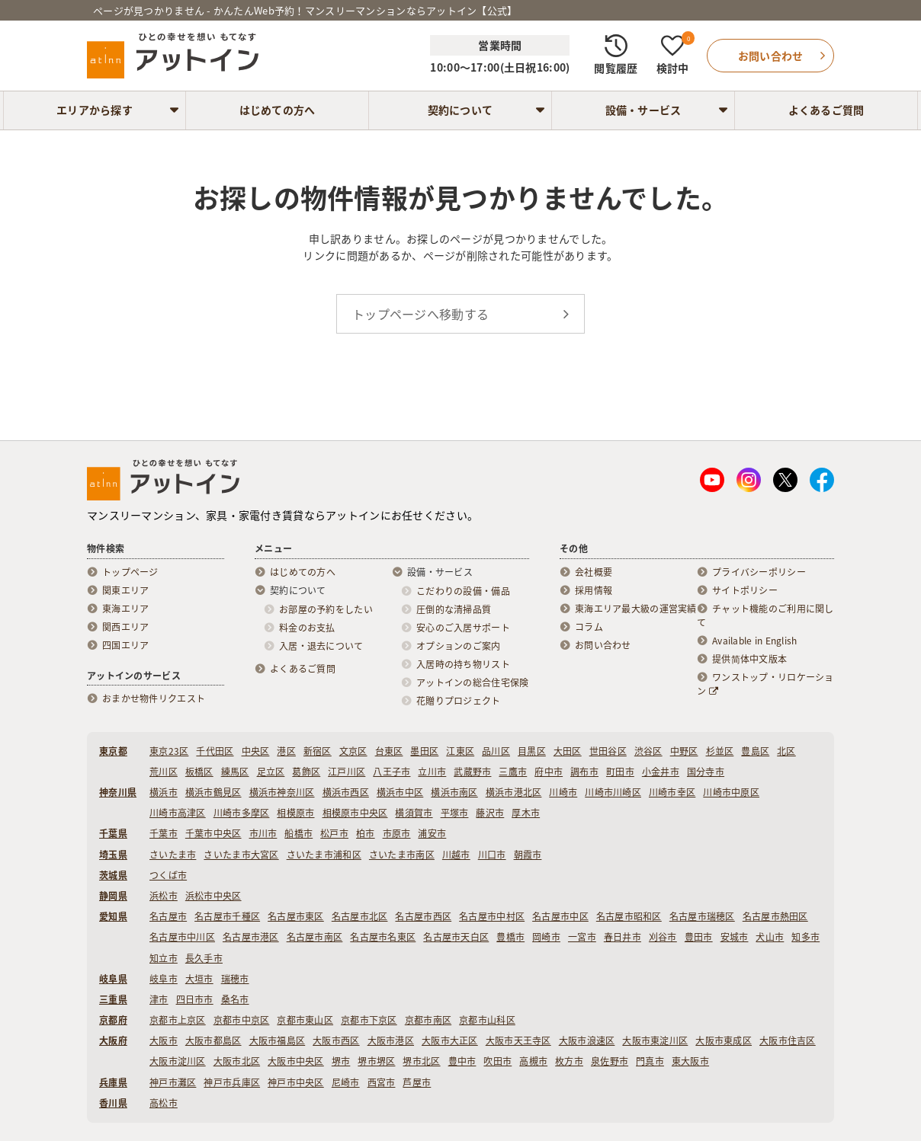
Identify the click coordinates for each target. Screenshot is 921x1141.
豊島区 (755, 751)
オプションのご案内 (458, 646)
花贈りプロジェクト (458, 701)
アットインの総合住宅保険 (472, 682)
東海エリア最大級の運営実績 (636, 608)
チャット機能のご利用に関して (765, 615)
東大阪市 (690, 1061)
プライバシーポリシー (759, 572)
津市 (158, 999)
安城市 (734, 937)
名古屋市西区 (423, 916)
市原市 (397, 833)
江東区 (460, 751)
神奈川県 (117, 792)
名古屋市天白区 (456, 937)
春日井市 (622, 937)
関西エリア (125, 627)
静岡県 (113, 896)
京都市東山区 (305, 1020)
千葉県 (113, 833)
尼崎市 (346, 1082)
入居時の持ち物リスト (463, 664)
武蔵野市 (472, 771)
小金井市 (660, 771)
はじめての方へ (277, 109)
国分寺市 (705, 771)
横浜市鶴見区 (213, 792)
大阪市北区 (236, 1061)
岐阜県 (113, 979)
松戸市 (334, 833)
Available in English (754, 640)
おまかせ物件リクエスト (153, 698)
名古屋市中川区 (182, 937)
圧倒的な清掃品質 (453, 609)
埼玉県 (113, 854)
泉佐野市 (609, 1061)
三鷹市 (513, 771)
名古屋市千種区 (227, 916)
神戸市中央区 (296, 1082)
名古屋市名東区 (383, 937)
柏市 (365, 833)
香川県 (113, 1103)
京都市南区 (428, 1020)
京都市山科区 (487, 1020)
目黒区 (532, 751)
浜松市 (163, 896)
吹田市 (497, 1061)
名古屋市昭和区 (629, 916)
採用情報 (593, 590)
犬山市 (770, 937)
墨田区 (424, 751)
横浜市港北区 (514, 792)
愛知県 (113, 916)
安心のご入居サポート (463, 627)
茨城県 (113, 875)
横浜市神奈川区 (282, 792)
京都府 (113, 1020)
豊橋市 (510, 937)
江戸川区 (346, 771)
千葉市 (163, 833)
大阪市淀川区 (177, 1061)
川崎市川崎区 (613, 792)
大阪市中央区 (296, 1061)
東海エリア (125, 608)
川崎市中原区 (731, 792)
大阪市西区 (336, 1040)
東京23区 (168, 751)
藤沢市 (490, 813)
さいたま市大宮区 (241, 854)
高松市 (163, 1103)
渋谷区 (648, 751)
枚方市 (569, 1061)
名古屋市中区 (560, 916)
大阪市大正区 (450, 1040)
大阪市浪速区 (587, 1040)
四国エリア (125, 645)
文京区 (353, 751)
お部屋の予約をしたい (326, 609)
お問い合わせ (603, 645)
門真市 (650, 1061)
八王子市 (391, 771)
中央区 (256, 751)
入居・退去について (321, 646)
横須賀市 (413, 813)
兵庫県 (113, 1082)
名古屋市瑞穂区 (702, 916)
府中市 (548, 771)
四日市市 (194, 999)
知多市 (805, 937)
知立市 (163, 958)
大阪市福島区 (277, 1040)
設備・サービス (643, 109)
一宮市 (582, 937)
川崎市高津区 (177, 813)
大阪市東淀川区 (655, 1040)
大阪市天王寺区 (518, 1040)
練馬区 (235, 771)
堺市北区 (421, 1061)
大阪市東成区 (723, 1040)
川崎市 (563, 792)
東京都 (113, 751)
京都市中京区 (241, 1020)
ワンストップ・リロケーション (765, 684)
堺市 (341, 1061)
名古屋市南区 (315, 937)
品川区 (496, 751)
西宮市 (381, 1082)
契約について (460, 109)
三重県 (113, 999)
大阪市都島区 (213, 1040)
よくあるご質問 (826, 109)
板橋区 (199, 771)
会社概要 (593, 572)
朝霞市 (528, 854)
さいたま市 (172, 854)
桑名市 (235, 999)
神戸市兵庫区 (232, 1082)
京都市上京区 (177, 1020)
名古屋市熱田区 (775, 916)
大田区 (568, 751)
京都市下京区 (369, 1020)
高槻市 (533, 1061)
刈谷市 (663, 937)
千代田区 (214, 751)
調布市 (584, 771)
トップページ (130, 572)
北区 (786, 751)
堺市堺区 (376, 1061)
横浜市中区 (400, 792)
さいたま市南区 (402, 854)
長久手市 (204, 958)
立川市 (432, 771)
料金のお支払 (307, 627)
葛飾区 (306, 771)
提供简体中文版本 (749, 659)
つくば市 (168, 875)
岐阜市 (163, 979)
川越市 (456, 854)
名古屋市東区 (296, 916)
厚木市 (526, 813)
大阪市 (163, 1040)
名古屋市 (168, 916)
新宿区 (317, 751)
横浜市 (163, 792)
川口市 (492, 854)
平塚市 (455, 813)
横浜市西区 (346, 792)
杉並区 (720, 751)
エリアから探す (94, 109)
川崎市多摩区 (241, 813)
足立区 (271, 771)
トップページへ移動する (420, 314)
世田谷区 (608, 751)
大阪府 (113, 1040)
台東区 (389, 751)
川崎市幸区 (672, 792)
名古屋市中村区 (492, 916)
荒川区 (163, 771)
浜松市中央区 (213, 896)
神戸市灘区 (172, 1082)
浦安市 (432, 833)
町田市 (620, 771)
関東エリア (125, 590)
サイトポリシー (745, 590)
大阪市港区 (390, 1040)
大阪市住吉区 (787, 1040)
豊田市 (699, 937)
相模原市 (295, 813)
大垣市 (199, 979)
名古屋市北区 (360, 916)
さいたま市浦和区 (324, 854)
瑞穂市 (235, 979)
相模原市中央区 (355, 813)
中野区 (684, 751)
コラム (589, 627)
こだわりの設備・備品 (463, 591)
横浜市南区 (454, 792)
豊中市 (462, 1061)
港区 (286, 751)
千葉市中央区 (213, 833)
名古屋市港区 (251, 937)
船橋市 (298, 833)
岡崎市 (546, 937)
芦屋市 (417, 1082)
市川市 (263, 833)
